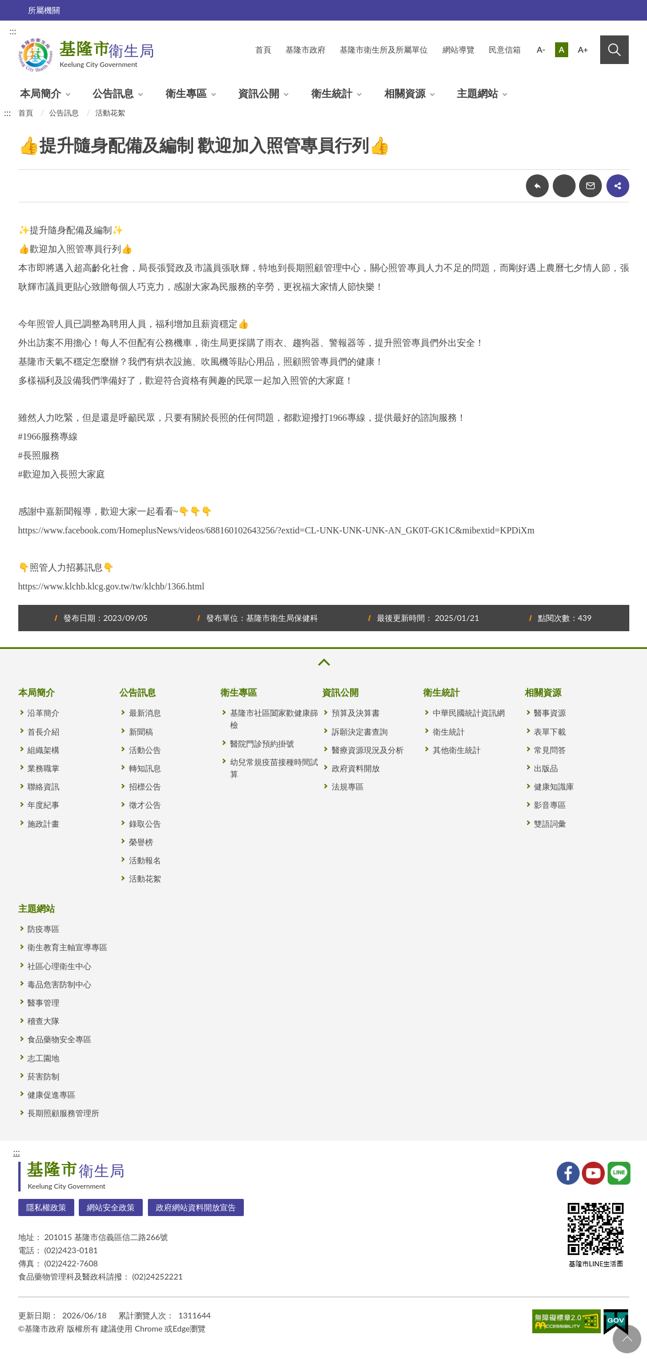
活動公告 (145, 750)
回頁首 (627, 1339)
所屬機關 (44, 10)
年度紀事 (43, 805)
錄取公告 (145, 823)
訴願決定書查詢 (360, 731)
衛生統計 (331, 93)
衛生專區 (186, 93)
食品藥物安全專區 (59, 1039)
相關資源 (404, 93)
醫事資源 (550, 713)
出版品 (546, 768)
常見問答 (550, 750)
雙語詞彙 (550, 823)
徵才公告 (145, 805)
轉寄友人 (590, 185)
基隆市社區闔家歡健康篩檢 (274, 719)
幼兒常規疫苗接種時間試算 (274, 768)
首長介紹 (43, 731)
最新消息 (145, 713)
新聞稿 (141, 731)
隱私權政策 (46, 1207)
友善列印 (564, 185)
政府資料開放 (356, 768)
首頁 (25, 112)
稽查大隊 (43, 1021)
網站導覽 (459, 49)
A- (541, 49)
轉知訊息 (145, 768)
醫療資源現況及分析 (368, 750)
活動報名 (145, 860)
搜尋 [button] (614, 49)
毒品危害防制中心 (59, 984)
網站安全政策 (111, 1207)
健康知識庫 (554, 786)
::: (13, 30)
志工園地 (43, 1058)
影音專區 (550, 805)
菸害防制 (43, 1076)
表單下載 (550, 731)
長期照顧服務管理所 (63, 1113)
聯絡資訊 (43, 786)
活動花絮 (110, 112)
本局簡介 (40, 93)
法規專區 (348, 786)
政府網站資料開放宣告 (196, 1207)
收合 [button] (323, 662)
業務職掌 (43, 768)
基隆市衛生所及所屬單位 (384, 49)
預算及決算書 (356, 713)
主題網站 (477, 93)
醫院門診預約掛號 (262, 743)
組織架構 (43, 750)
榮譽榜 (141, 842)
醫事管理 (43, 1002)
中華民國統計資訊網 (469, 713)
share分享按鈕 (617, 185)
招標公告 (145, 786)
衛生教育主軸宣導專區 (67, 947)
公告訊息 (113, 93)
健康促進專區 (51, 1094)
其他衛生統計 (457, 750)
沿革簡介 (43, 713)
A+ (583, 49)
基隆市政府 (305, 49)
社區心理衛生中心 (59, 966)
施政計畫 (43, 823)
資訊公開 (258, 93)
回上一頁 (537, 185)
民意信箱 (505, 49)
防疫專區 (43, 929)
